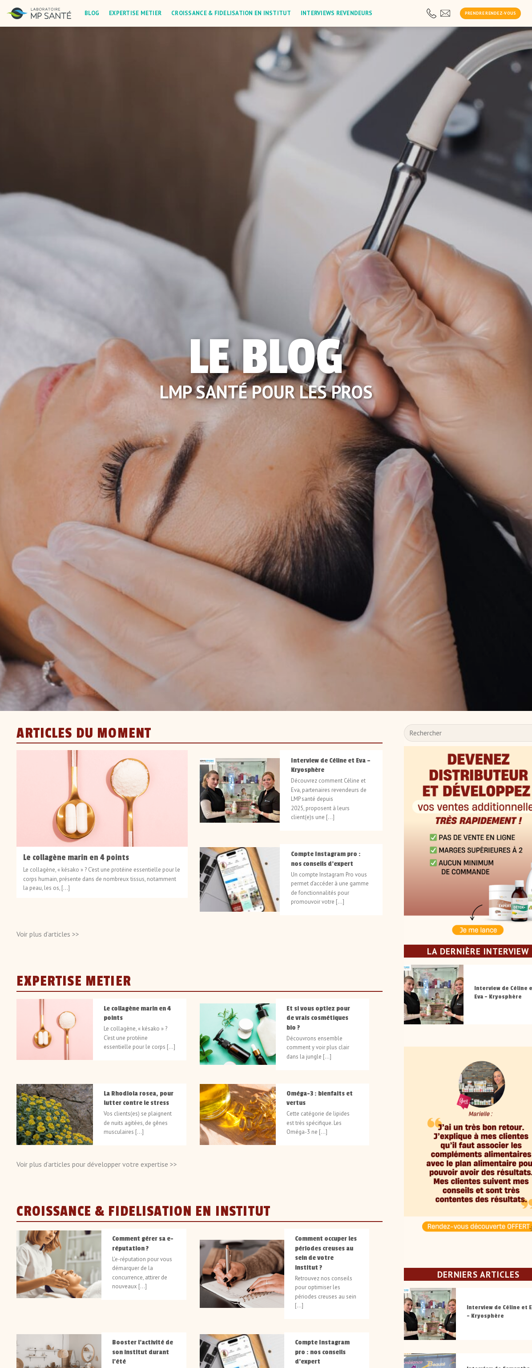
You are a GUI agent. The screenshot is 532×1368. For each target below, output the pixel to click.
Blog (92, 13)
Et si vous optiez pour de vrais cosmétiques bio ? (318, 1017)
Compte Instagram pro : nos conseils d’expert (326, 859)
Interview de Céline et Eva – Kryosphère (331, 765)
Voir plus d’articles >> (47, 933)
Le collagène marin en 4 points (76, 857)
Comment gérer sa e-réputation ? (142, 1243)
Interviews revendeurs (336, 13)
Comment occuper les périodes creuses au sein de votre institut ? (326, 1252)
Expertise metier (135, 13)
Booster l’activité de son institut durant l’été (142, 1351)
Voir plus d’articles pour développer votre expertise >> (96, 1163)
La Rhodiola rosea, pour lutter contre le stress (138, 1098)
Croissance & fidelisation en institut (231, 13)
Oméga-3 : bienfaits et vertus (319, 1098)
